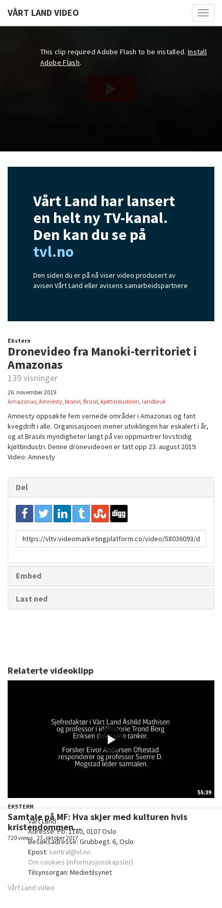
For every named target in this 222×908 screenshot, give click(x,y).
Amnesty (50, 401)
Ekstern (19, 340)
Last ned (31, 598)
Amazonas (22, 401)
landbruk (154, 401)
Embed (28, 575)
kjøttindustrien (120, 401)
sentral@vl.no (70, 851)
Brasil (90, 401)
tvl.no (53, 251)
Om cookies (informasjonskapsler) (80, 862)
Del (22, 487)
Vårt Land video (31, 887)
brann (73, 401)
